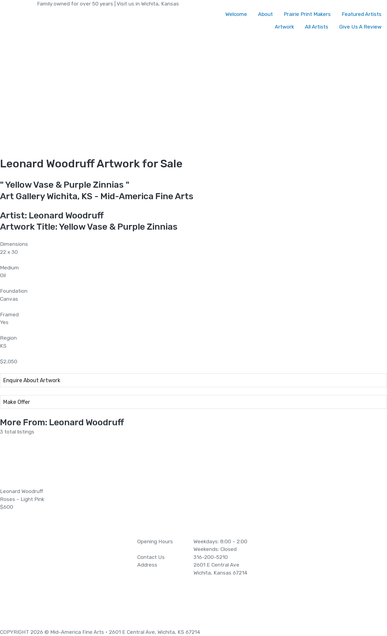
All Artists (316, 27)
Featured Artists (362, 14)
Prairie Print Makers (307, 14)
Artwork (284, 27)
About (265, 14)
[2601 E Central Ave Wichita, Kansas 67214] (322, 579)
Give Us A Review (360, 27)
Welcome (236, 14)
